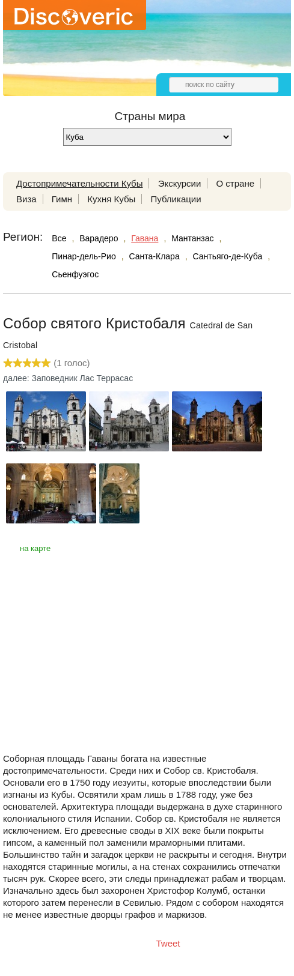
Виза (26, 199)
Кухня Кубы (111, 199)
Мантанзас (192, 238)
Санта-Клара (154, 256)
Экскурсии (179, 183)
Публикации (175, 199)
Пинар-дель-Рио (83, 256)
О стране (235, 183)
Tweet (168, 943)
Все (59, 238)
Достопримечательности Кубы (79, 183)
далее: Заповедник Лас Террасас (68, 378)
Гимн (62, 199)
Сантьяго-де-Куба (227, 256)
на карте (35, 548)
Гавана (144, 238)
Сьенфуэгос (75, 274)
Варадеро (98, 238)
